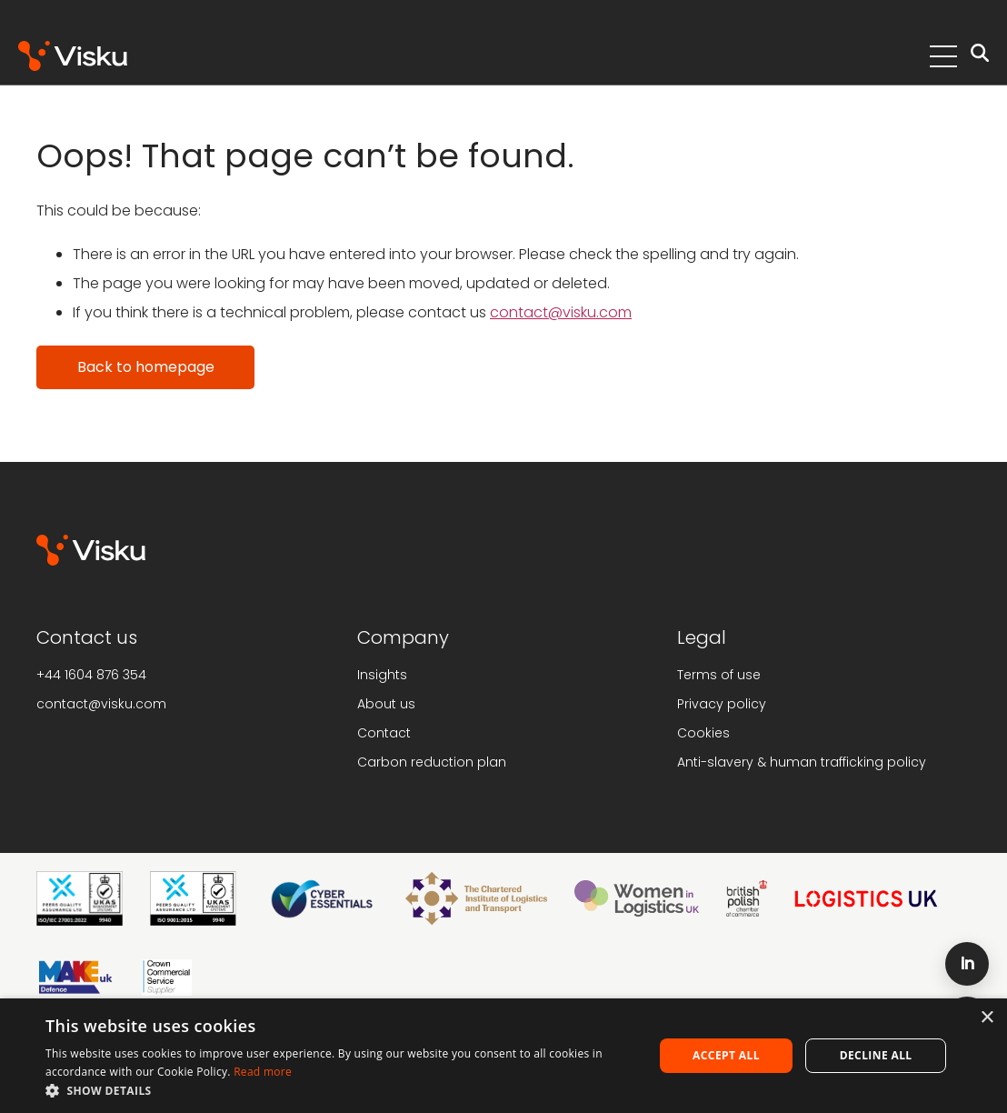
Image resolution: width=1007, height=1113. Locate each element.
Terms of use (719, 675)
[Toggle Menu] (943, 56)
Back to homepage (145, 366)
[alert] (503, 1055)
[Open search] (980, 56)
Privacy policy (721, 704)
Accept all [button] (726, 1055)
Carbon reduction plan (431, 762)
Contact (384, 733)
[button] (340, 1090)
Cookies (703, 733)
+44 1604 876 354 (91, 675)
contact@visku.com (561, 312)
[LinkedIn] (967, 964)
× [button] (986, 1018)
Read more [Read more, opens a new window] (263, 1071)
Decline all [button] (876, 1055)
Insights (382, 675)
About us (386, 704)
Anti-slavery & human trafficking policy (801, 762)
